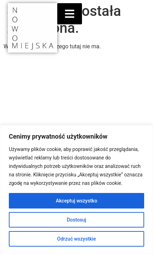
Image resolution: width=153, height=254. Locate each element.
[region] (76, 189)
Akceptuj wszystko (76, 201)
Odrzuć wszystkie (76, 239)
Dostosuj (76, 220)
